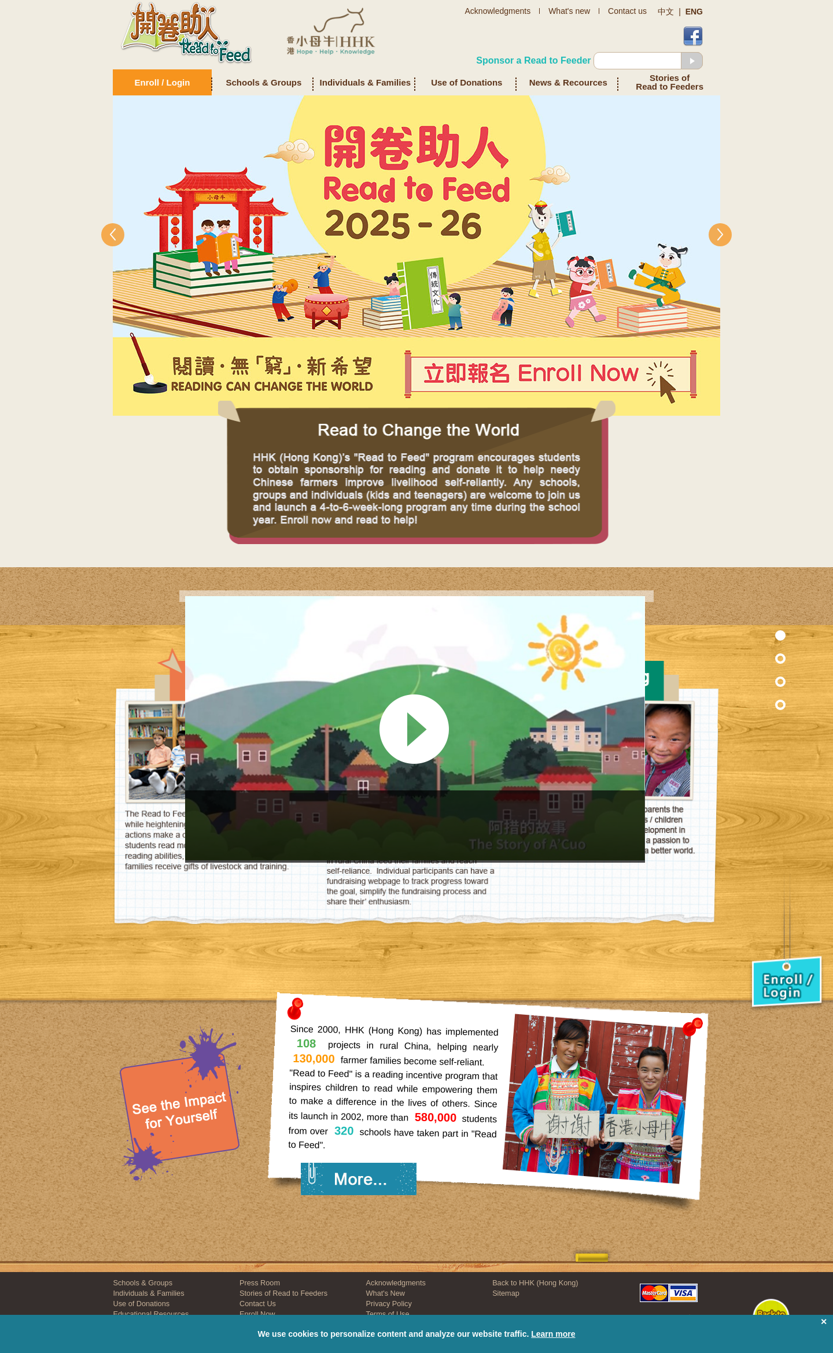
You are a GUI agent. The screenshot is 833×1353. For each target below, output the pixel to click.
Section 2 (755, 681)
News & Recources (568, 82)
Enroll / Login (162, 82)
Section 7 (755, 658)
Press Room (259, 1282)
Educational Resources (151, 1314)
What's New (385, 1293)
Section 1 (755, 635)
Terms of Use (388, 1314)
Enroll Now (257, 1314)
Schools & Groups (264, 82)
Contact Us (257, 1303)
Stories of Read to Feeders (669, 82)
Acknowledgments (396, 1282)
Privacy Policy (389, 1303)
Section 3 (755, 704)
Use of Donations (466, 82)
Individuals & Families (365, 82)
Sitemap (505, 1293)
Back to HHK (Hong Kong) (535, 1282)
